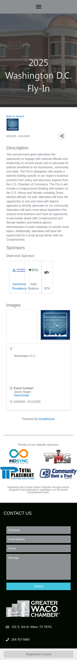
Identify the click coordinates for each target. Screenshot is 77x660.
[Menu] (38, 7)
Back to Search (15, 116)
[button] (38, 586)
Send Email (21, 395)
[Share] (62, 136)
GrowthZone (47, 419)
